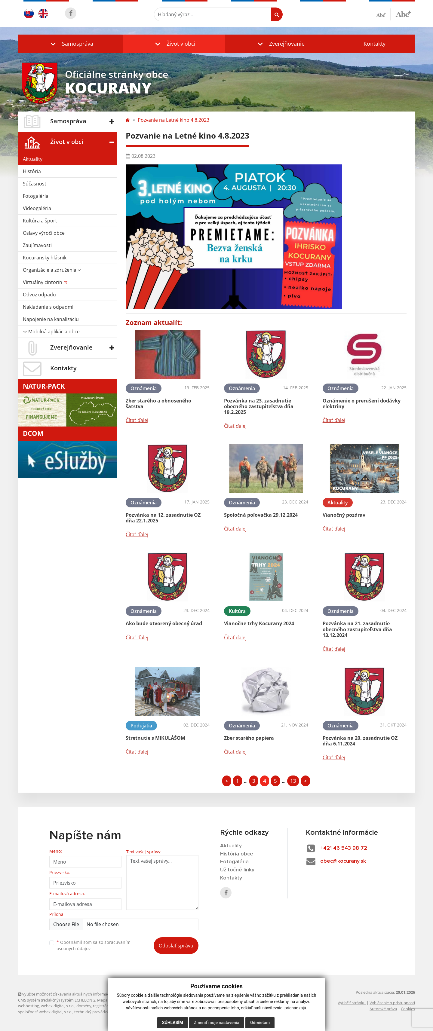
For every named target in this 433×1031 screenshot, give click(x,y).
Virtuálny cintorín (43, 282)
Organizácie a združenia (52, 270)
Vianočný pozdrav (344, 515)
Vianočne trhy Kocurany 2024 (259, 623)
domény (83, 1005)
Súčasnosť (34, 183)
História (32, 171)
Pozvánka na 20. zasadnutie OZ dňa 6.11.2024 (360, 741)
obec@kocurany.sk (343, 861)
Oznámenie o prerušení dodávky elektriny (362, 403)
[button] (70, 44)
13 (293, 780)
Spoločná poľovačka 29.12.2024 (261, 515)
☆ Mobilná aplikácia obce (51, 331)
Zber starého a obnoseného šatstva (158, 403)
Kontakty (374, 43)
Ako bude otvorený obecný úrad (164, 623)
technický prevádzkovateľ (97, 1011)
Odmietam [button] (260, 1022)
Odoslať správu (176, 945)
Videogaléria (37, 208)
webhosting (28, 1005)
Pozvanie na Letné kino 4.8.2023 (173, 120)
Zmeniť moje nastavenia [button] (216, 1022)
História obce (236, 854)
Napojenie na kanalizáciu (51, 319)
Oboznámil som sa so (94, 945)
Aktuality (32, 159)
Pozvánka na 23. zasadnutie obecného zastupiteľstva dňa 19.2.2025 (258, 406)
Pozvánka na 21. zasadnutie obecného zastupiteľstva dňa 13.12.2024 (357, 629)
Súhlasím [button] (172, 1022)
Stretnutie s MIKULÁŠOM (155, 738)
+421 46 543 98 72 (343, 848)
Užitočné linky (237, 870)
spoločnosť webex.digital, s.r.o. (45, 1011)
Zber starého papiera (249, 738)
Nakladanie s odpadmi (48, 307)
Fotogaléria (35, 196)
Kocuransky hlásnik (44, 257)
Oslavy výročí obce (44, 233)
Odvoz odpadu (39, 294)
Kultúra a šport (40, 220)
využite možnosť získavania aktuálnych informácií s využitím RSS (77, 994)
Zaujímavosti (37, 245)
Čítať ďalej (137, 420)
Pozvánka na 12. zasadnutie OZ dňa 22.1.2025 (163, 518)
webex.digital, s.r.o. (58, 1005)
